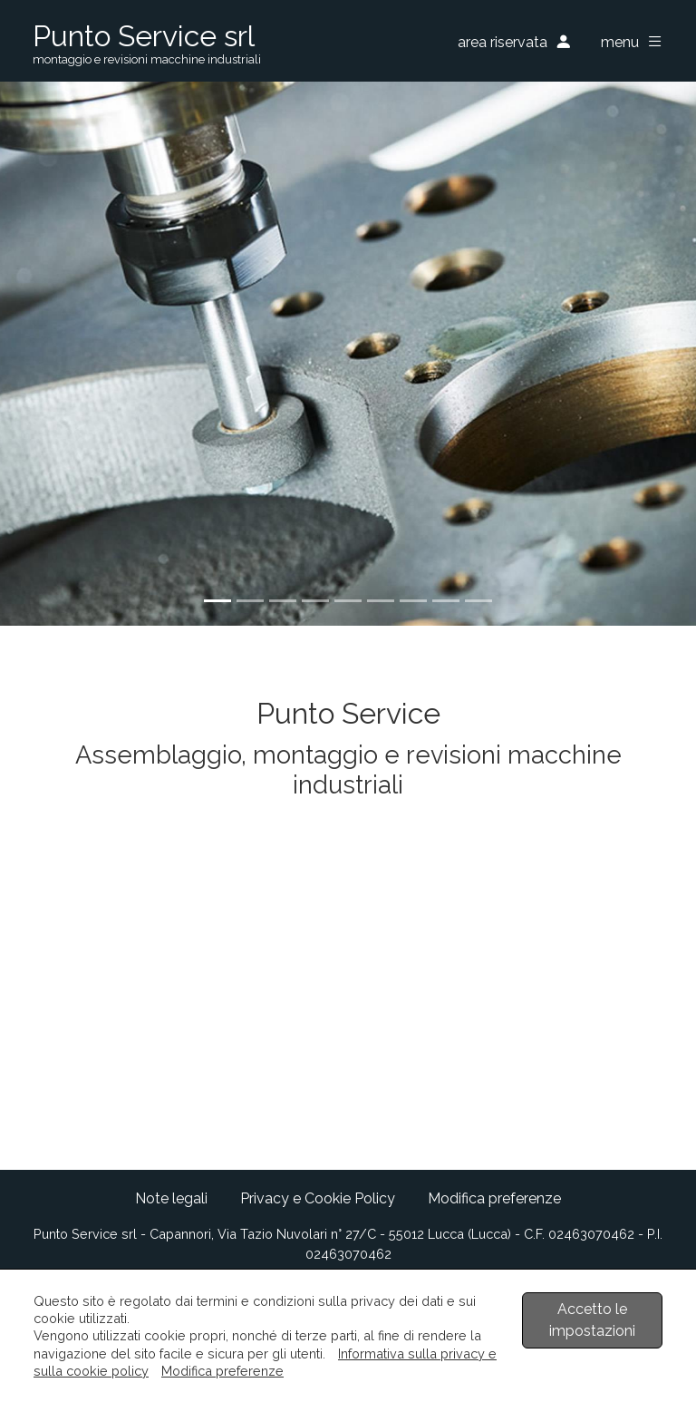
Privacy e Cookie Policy (317, 1198)
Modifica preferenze (494, 1198)
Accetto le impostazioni (592, 1319)
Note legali (171, 1198)
